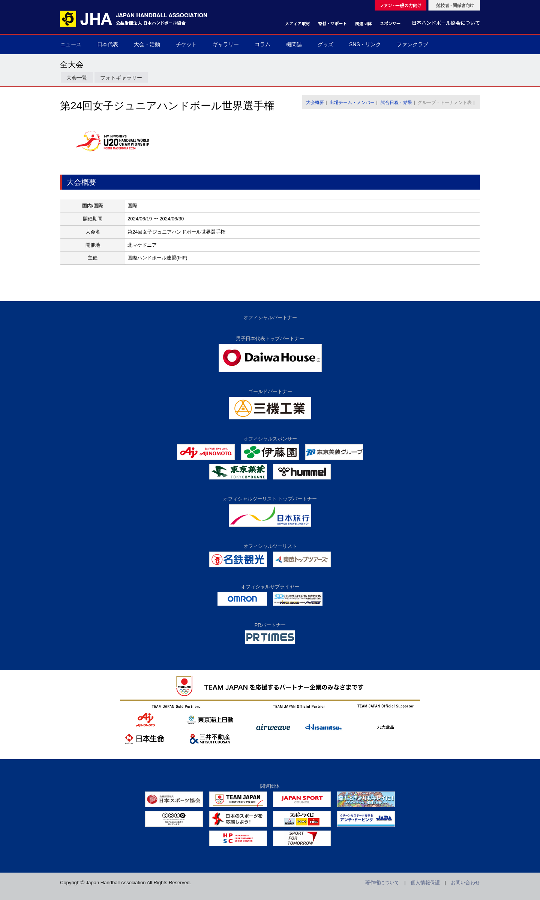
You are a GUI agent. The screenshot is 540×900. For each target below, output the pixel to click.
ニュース (70, 44)
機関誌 (294, 44)
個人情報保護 (425, 882)
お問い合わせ (465, 882)
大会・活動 (147, 44)
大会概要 (315, 102)
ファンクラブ (412, 44)
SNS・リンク (365, 44)
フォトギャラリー (121, 78)
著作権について (382, 882)
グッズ (325, 44)
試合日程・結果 (396, 102)
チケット (186, 44)
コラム (262, 44)
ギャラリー (226, 44)
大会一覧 (76, 78)
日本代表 (107, 44)
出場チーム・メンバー (352, 102)
